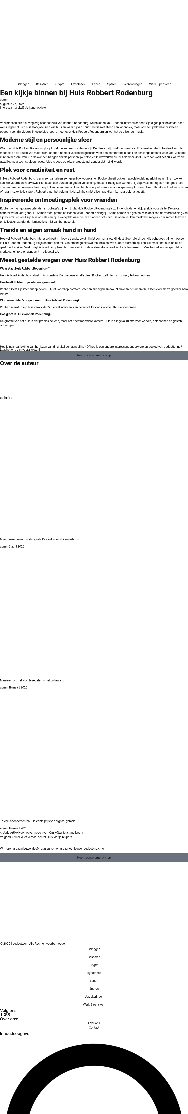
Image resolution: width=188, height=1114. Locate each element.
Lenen (96, 84)
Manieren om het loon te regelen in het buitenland (32, 680)
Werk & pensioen (160, 84)
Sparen (112, 84)
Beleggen (23, 84)
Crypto (59, 84)
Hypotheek (78, 84)
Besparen (42, 84)
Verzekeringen (132, 84)
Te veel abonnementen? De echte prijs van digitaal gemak (37, 821)
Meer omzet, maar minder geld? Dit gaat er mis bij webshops (39, 539)
